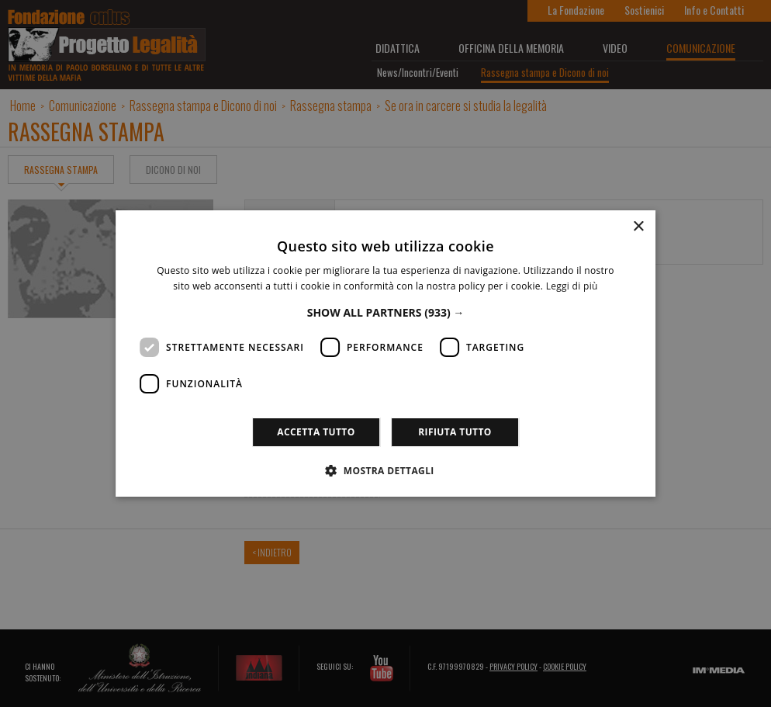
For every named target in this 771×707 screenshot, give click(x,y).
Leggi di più (572, 286)
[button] (386, 312)
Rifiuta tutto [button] (455, 431)
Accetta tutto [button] (315, 431)
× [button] (638, 227)
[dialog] (385, 353)
